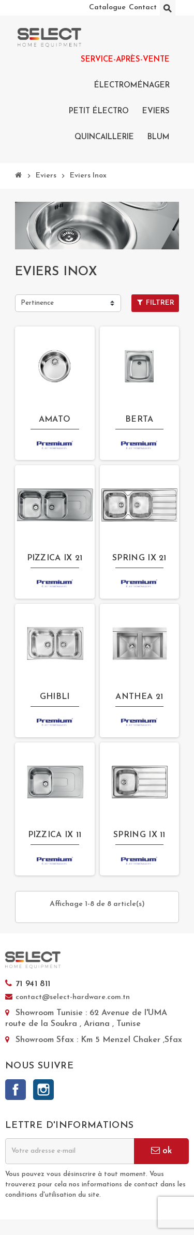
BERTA (139, 419)
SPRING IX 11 (139, 835)
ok (161, 1150)
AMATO (55, 419)
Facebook (15, 1089)
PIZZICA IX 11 (55, 835)
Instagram (43, 1089)
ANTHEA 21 (139, 697)
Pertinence (37, 303)
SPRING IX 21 (139, 558)
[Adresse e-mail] (69, 1151)
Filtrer (155, 303)
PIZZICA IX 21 (55, 558)
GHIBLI (55, 697)
